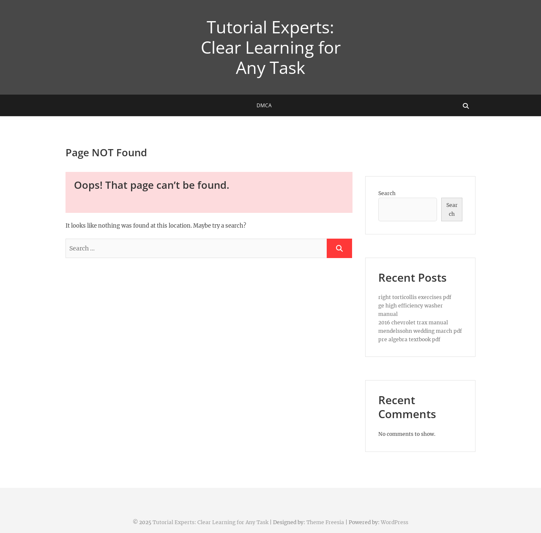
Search (387, 193)
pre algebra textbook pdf (409, 339)
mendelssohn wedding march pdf (420, 331)
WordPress (394, 522)
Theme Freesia (325, 522)
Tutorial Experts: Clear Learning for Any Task (271, 47)
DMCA (264, 105)
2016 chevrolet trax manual (413, 322)
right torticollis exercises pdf (414, 297)
